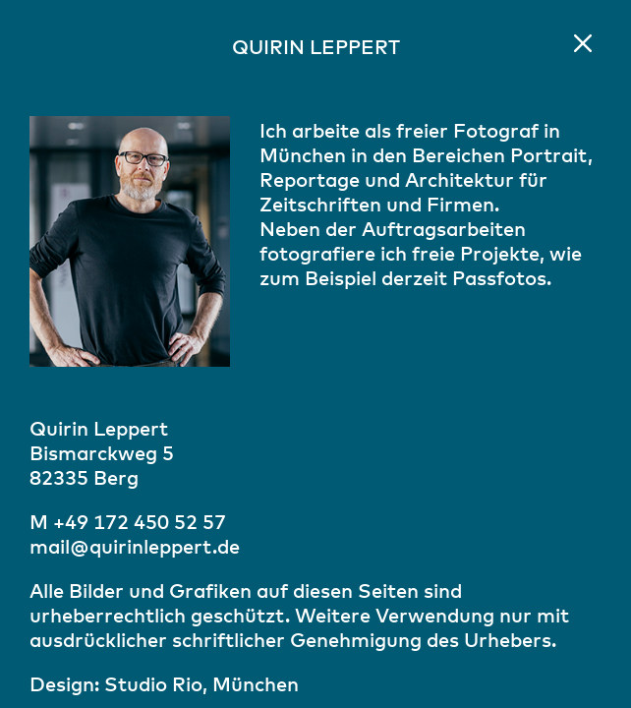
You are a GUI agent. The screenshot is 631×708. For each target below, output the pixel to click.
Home (583, 43)
